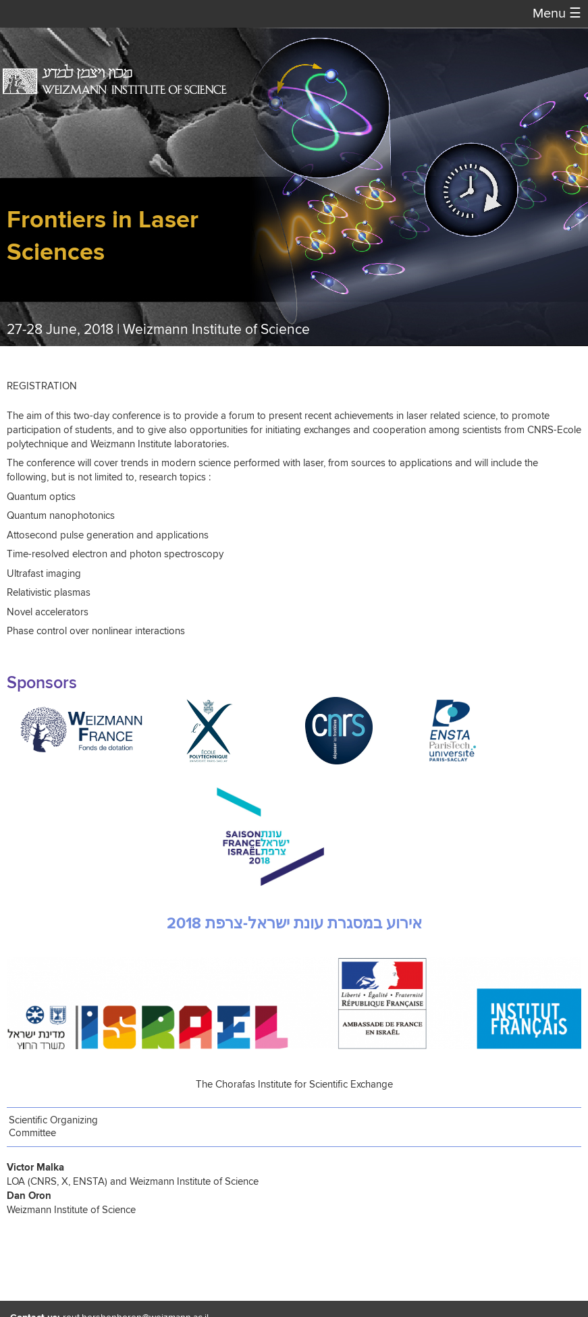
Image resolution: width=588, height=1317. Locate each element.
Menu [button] (557, 13)
